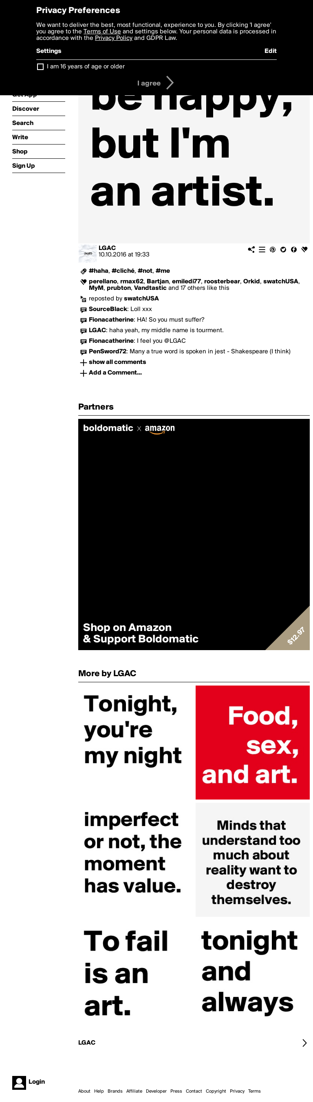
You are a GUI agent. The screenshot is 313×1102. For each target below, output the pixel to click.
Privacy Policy (113, 38)
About (84, 1091)
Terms (254, 1091)
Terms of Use (102, 31)
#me (163, 271)
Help (99, 1091)
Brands (115, 1091)
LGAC (107, 248)
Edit (271, 51)
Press (176, 1091)
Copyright (216, 1091)
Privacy (237, 1091)
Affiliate (134, 1091)
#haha (98, 271)
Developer (156, 1091)
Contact (194, 1091)
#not (145, 271)
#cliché (123, 271)
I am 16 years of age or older (86, 67)
